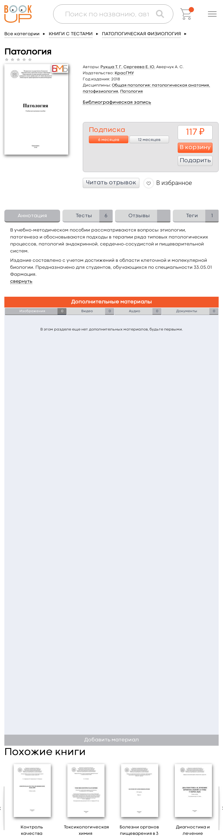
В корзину (195, 147)
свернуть (21, 282)
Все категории (21, 34)
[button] (212, 14)
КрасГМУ (124, 73)
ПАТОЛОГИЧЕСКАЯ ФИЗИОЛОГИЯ (141, 34)
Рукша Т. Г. (111, 67)
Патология (131, 91)
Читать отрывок (111, 182)
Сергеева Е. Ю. (139, 67)
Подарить (195, 160)
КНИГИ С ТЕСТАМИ (71, 34)
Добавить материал (111, 740)
